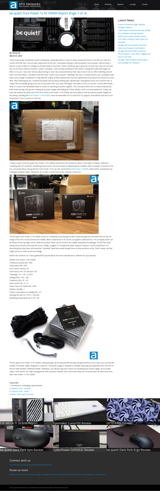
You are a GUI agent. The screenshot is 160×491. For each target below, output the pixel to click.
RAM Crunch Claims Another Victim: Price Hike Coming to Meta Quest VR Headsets (133, 39)
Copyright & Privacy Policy (51, 474)
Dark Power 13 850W (79, 169)
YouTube (13, 465)
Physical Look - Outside (20, 388)
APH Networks (29, 4)
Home (96, 4)
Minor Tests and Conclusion (22, 394)
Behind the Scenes (17, 474)
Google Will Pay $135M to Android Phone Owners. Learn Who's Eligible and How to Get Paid (134, 54)
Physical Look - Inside (20, 391)
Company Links (32, 474)
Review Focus (80, 474)
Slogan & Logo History (97, 474)
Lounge (133, 4)
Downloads (68, 474)
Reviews (108, 4)
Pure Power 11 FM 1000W (39, 95)
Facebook (23, 465)
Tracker (145, 4)
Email (49, 465)
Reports (120, 4)
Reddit (42, 465)
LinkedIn (35, 465)
